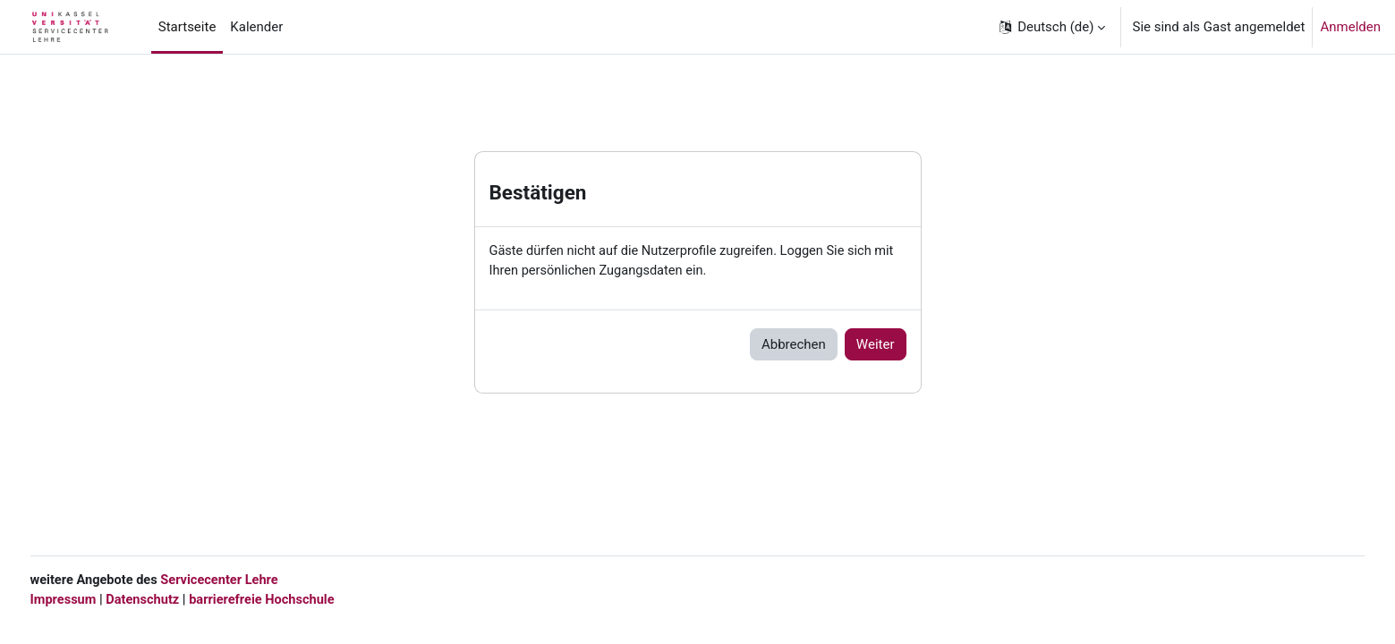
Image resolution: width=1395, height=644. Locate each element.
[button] (1051, 27)
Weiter (875, 345)
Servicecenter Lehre (256, 580)
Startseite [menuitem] (187, 27)
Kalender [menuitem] (256, 27)
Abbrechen (793, 345)
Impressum (98, 599)
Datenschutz (179, 599)
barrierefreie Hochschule (302, 599)
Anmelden (1350, 27)
